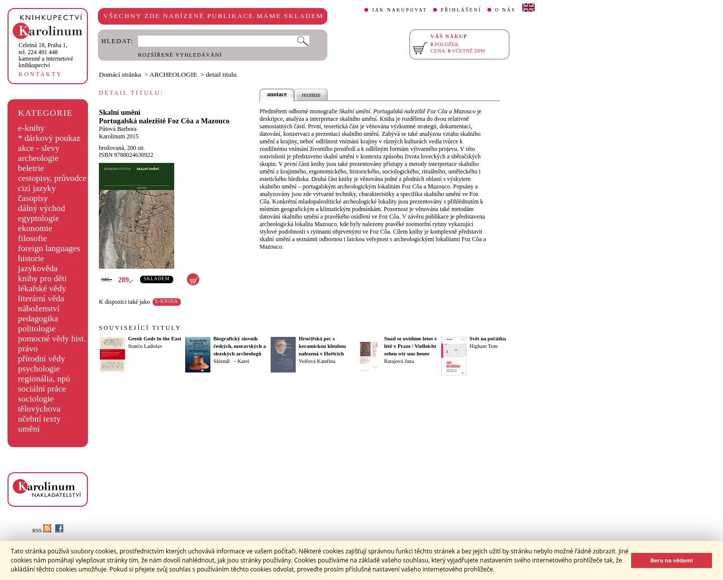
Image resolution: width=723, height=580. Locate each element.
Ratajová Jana (399, 361)
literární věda (41, 298)
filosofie (32, 238)
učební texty (39, 419)
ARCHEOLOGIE (173, 74)
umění (29, 429)
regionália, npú (44, 378)
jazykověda (38, 268)
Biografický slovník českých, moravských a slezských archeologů (239, 346)
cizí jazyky (37, 188)
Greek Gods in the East (154, 338)
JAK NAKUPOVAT (399, 10)
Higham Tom (483, 346)
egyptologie (38, 218)
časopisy (33, 198)
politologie (37, 328)
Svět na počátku (487, 338)
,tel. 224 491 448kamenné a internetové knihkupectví (46, 55)
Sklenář (221, 361)
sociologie (36, 399)
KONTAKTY (40, 74)
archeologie (38, 158)
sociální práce (42, 389)
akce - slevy (39, 148)
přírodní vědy (41, 358)
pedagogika (38, 318)
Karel (243, 361)
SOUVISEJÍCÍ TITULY (140, 327)
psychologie (39, 368)
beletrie (31, 168)
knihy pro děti (42, 278)
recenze (311, 94)
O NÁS (505, 10)
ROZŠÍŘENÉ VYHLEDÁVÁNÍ (180, 55)
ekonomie (35, 228)
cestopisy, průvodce (52, 178)
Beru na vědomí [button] (671, 560)
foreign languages (49, 248)
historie (31, 258)
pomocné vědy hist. (52, 338)
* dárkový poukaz (49, 138)
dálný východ (41, 208)
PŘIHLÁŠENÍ (461, 10)
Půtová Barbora (118, 128)
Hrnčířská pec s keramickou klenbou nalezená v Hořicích (322, 346)
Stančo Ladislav (145, 346)
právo (28, 348)
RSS (41, 530)
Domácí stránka (120, 74)
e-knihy (31, 128)
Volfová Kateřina (317, 361)
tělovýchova (39, 409)
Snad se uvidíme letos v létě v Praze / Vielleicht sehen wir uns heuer (410, 346)
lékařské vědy (42, 288)
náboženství (39, 308)
